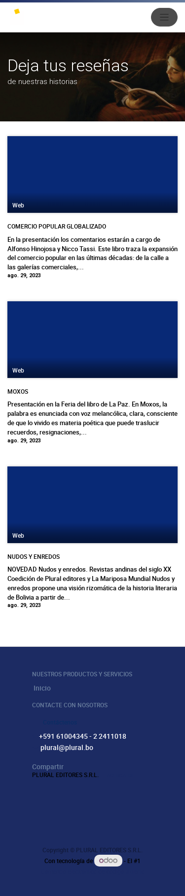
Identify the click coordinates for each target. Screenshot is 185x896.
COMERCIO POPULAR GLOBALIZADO (56, 226)
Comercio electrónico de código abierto (93, 871)
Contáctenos (60, 722)
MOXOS (17, 391)
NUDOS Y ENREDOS (33, 556)
